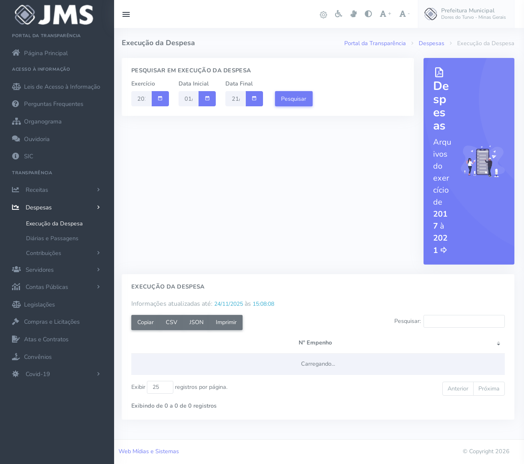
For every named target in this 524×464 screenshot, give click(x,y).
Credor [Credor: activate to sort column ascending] (190, 351)
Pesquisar (293, 99)
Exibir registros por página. (179, 395)
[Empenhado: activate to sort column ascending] (348, 347)
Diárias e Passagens (52, 238)
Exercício (143, 84)
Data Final (239, 84)
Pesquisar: (449, 321)
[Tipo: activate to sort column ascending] (272, 347)
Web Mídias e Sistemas (148, 451)
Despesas (431, 43)
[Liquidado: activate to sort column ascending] (405, 347)
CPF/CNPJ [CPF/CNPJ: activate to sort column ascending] (231, 351)
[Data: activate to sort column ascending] (303, 347)
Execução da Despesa (54, 223)
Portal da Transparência (375, 43)
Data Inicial (194, 84)
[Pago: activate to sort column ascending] (462, 347)
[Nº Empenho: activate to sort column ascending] (153, 347)
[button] (466, 14)
